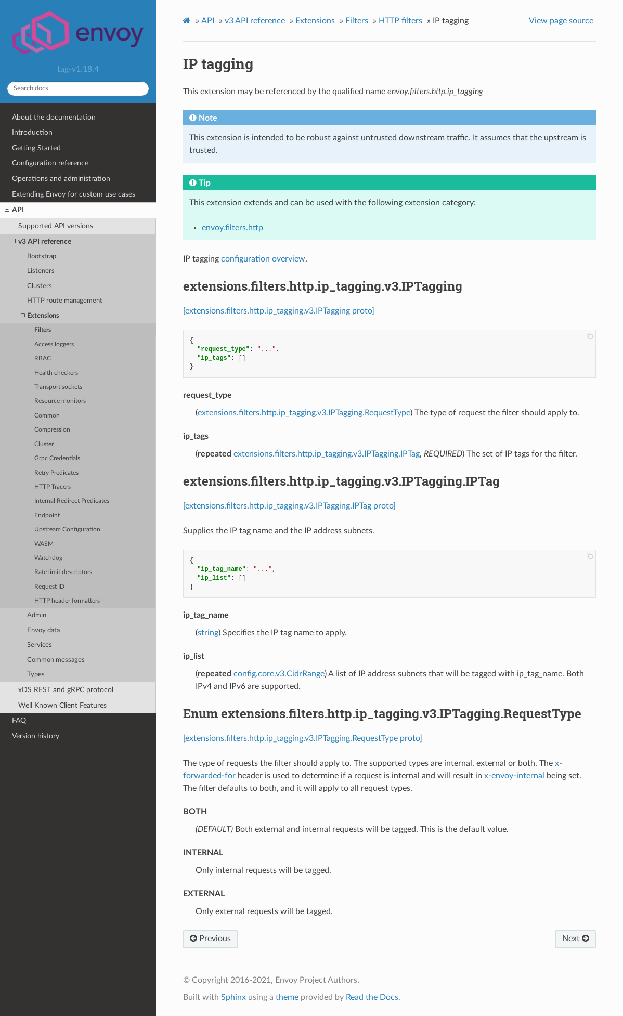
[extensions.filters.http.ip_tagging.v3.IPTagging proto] (278, 311)
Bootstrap (41, 256)
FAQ (19, 720)
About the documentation (54, 117)
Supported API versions (55, 226)
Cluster (44, 444)
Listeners (41, 271)
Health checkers (56, 373)
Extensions (40, 315)
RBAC (42, 358)
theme (287, 997)
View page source (561, 21)
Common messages (56, 660)
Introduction (32, 132)
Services (39, 645)
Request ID (49, 587)
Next (575, 938)
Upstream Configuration (67, 529)
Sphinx (233, 997)
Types (36, 674)
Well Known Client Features (62, 705)
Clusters (39, 286)
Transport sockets (58, 387)
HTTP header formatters (67, 601)
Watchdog (48, 558)
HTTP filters (400, 21)
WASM (44, 544)
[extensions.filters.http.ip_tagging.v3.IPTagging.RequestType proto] (302, 738)
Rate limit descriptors (63, 572)
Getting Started (36, 148)
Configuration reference (50, 163)
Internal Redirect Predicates (71, 501)
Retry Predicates (56, 473)
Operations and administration (61, 179)
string (208, 633)
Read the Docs (372, 997)
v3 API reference (41, 241)
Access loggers (54, 344)
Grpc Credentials (57, 458)
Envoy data (43, 630)
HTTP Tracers (52, 487)
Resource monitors (60, 401)
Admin (36, 615)
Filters (42, 330)
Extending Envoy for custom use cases (73, 194)
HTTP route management (64, 300)
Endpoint (47, 515)
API (14, 210)
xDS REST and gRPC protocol (65, 690)
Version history (35, 736)
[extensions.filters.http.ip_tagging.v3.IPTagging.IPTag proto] (289, 506)
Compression (52, 430)
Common (47, 416)
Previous (210, 938)
